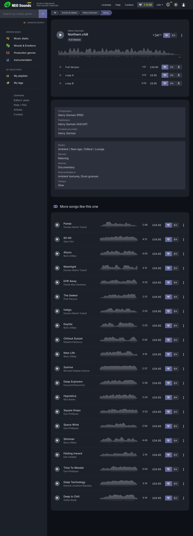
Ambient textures (68, 176)
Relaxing (63, 158)
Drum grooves (89, 176)
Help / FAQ (20, 104)
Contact (18, 114)
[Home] (54, 12)
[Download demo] (178, 67)
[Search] (43, 13)
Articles (18, 109)
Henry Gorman (67, 133)
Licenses (19, 95)
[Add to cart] (164, 67)
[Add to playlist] (171, 67)
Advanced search (35, 23)
